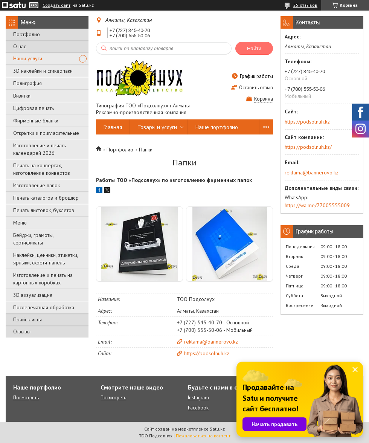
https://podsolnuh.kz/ (308, 147)
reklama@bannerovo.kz (211, 341)
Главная (113, 127)
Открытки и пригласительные (46, 133)
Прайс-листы (27, 319)
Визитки (21, 95)
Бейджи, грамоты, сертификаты (33, 239)
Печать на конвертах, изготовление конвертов (41, 169)
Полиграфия (27, 83)
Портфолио (26, 34)
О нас (19, 46)
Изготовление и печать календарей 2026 (39, 149)
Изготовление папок (36, 185)
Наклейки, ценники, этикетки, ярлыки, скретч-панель (45, 259)
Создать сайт (56, 5)
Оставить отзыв (256, 87)
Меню (20, 222)
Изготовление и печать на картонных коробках (43, 279)
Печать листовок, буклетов (43, 210)
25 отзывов (305, 5)
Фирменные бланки (35, 120)
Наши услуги (27, 58)
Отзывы (21, 331)
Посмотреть (26, 397)
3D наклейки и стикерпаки (43, 70)
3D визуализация (32, 295)
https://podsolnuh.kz (206, 353)
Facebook (198, 408)
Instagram (198, 397)
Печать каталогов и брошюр (46, 197)
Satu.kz (217, 429)
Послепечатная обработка (43, 307)
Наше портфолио (216, 127)
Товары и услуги (157, 127)
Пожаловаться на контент (203, 435)
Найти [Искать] (254, 48)
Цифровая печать (33, 108)
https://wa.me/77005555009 (317, 205)
